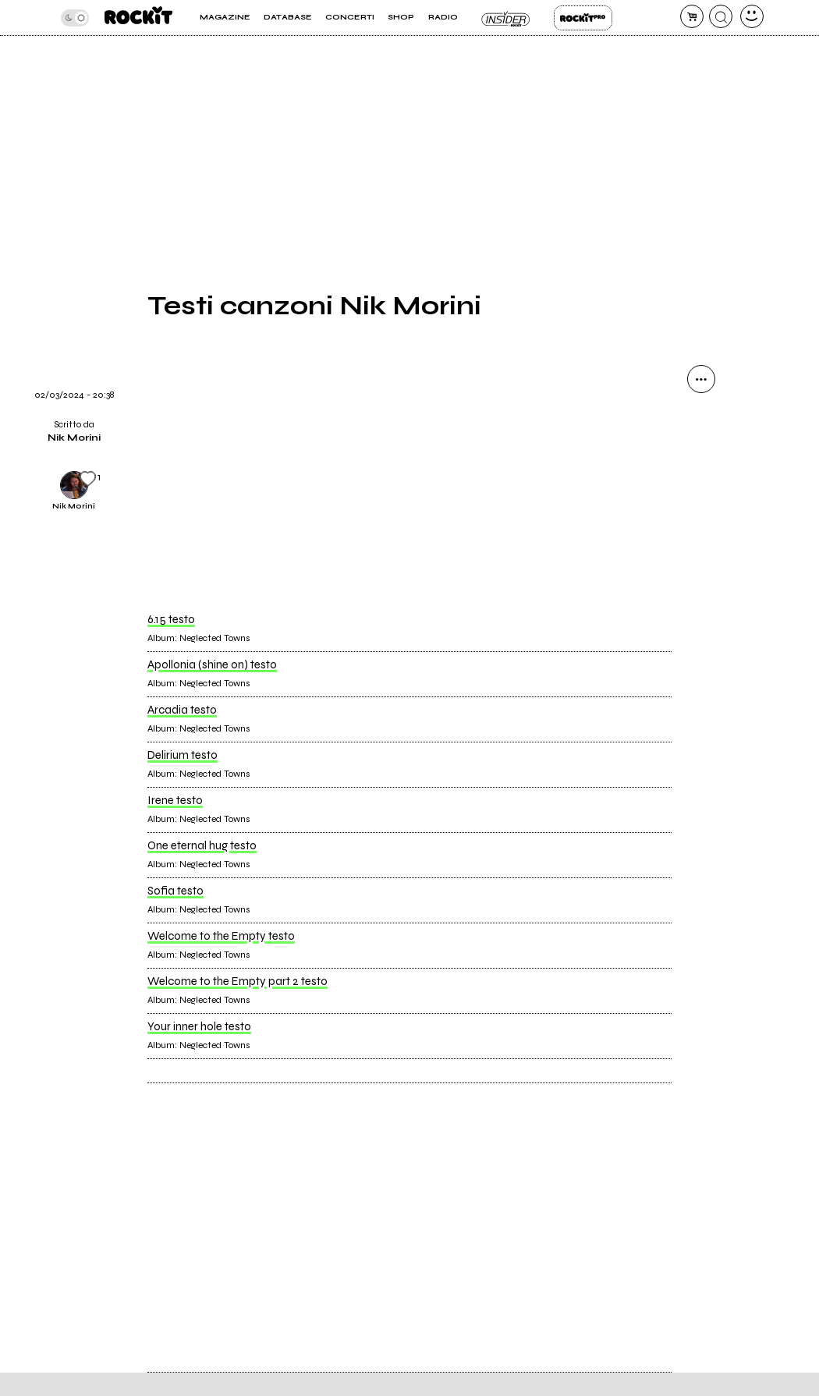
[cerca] (720, 16)
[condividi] (701, 379)
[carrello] (692, 16)
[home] (139, 17)
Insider (506, 18)
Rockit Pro (583, 17)
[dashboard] (752, 16)
